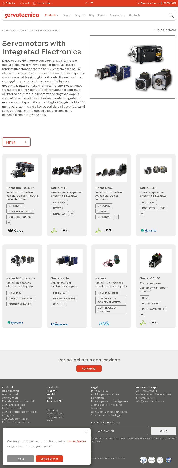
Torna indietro (166, 29)
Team (50, 420)
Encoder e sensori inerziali (18, 401)
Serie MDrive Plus (20, 278)
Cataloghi (53, 387)
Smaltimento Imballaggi (106, 415)
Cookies (96, 408)
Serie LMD (148, 188)
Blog (92, 15)
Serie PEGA (60, 278)
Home (5, 30)
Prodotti (50, 15)
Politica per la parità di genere (109, 401)
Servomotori (10, 397)
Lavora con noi (55, 416)
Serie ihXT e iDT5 (20, 188)
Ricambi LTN (54, 401)
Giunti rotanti (10, 390)
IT (92, 3)
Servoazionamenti (13, 404)
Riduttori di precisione (16, 422)
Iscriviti (163, 430)
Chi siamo (116, 15)
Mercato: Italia (41, 3)
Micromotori (10, 394)
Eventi (102, 15)
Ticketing (8, 3)
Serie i (100, 278)
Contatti (134, 15)
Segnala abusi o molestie (106, 404)
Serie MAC (103, 188)
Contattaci (89, 368)
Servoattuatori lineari (15, 418)
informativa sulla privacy (144, 438)
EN (87, 3)
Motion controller (13, 408)
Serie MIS (58, 188)
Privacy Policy (99, 390)
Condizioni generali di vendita (109, 411)
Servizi (67, 15)
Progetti (80, 15)
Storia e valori (55, 413)
